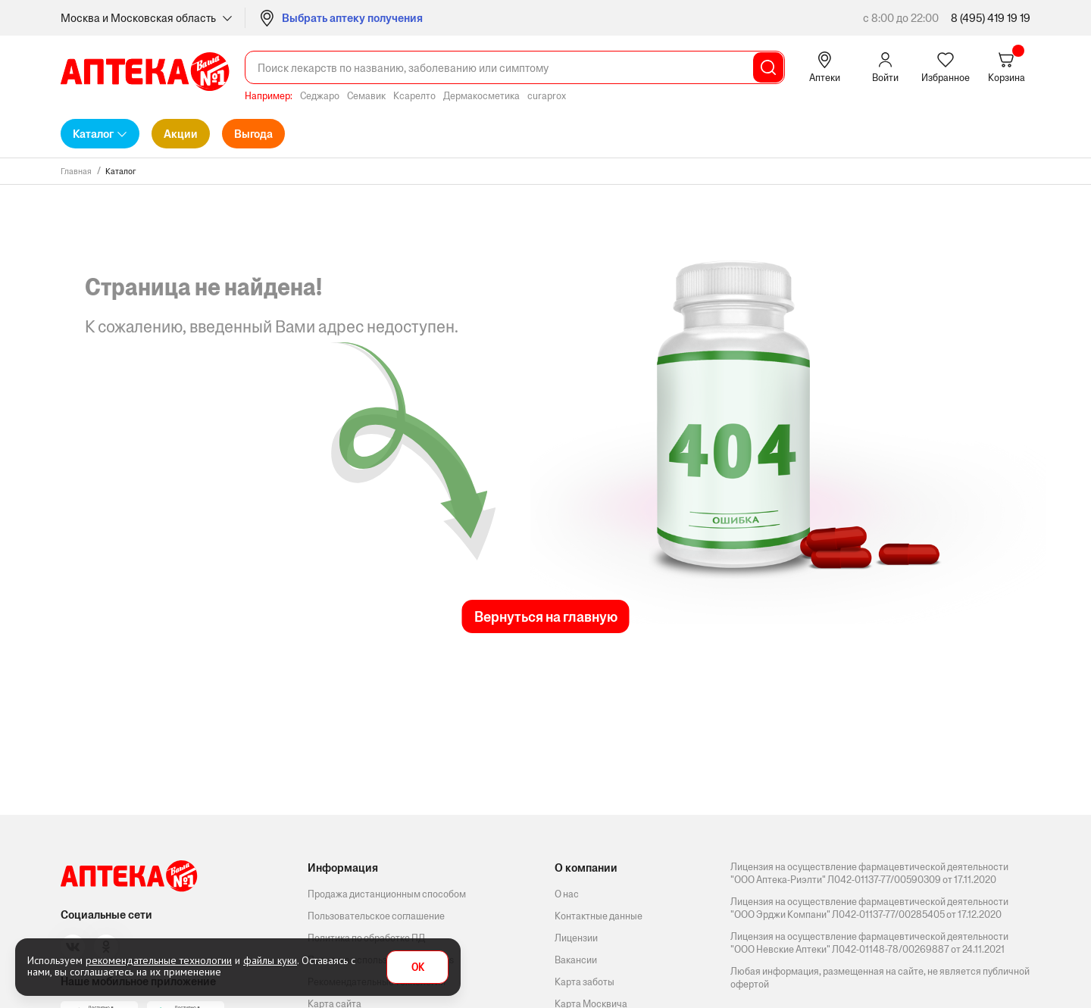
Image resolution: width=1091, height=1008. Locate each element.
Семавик (366, 95)
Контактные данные (598, 916)
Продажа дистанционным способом (387, 894)
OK (417, 967)
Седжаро (319, 95)
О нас (567, 894)
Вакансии (576, 959)
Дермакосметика (481, 95)
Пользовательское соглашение (376, 916)
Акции (181, 133)
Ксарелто (414, 95)
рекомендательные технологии (159, 960)
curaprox (546, 95)
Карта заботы (584, 981)
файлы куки (270, 960)
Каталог (93, 133)
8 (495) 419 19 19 (990, 18)
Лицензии (576, 938)
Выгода (253, 133)
